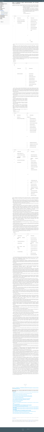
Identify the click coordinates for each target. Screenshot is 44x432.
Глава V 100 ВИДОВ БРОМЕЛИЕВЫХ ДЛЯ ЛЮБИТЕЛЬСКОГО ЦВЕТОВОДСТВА (23, 398)
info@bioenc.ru (2, 22)
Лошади (25, 420)
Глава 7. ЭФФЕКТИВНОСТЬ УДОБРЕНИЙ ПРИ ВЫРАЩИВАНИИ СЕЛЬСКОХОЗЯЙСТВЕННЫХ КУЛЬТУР (25, 411)
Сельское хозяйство (2, 17)
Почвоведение (2, 14)
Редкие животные (2, 16)
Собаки (33, 421)
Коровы (14, 420)
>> (43, 1)
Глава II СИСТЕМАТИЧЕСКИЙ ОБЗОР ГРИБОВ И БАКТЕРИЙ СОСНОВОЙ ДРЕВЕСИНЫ (23, 396)
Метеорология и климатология (21, 417)
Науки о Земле (2, 10)
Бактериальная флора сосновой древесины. (19, 400)
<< (42, 1)
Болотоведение (2, 11)
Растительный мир (18, 421)
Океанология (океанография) (4, 13)
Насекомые (27, 420)
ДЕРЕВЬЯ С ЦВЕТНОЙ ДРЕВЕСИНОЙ (18, 401)
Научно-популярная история (28, 417)
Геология (1, 5)
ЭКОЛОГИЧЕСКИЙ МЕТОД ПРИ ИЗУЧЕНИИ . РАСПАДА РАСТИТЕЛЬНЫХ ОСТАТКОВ (23, 393)
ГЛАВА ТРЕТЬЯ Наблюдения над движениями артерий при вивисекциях (22, 412)
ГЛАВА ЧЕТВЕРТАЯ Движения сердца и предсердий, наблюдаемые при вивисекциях (23, 413)
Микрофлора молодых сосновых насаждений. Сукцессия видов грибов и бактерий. (23, 395)
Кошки (1, 7)
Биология (1, 2)
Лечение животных (2, 8)
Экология (35, 421)
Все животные (2, 4)
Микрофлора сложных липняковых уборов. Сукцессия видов (21, 394)
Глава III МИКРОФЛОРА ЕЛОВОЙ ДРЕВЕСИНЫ (19, 397)
